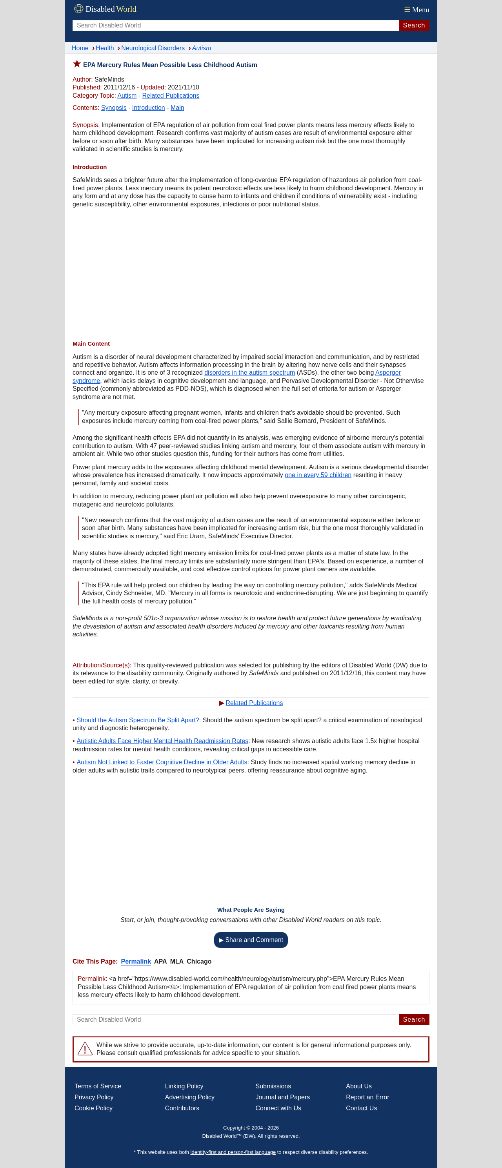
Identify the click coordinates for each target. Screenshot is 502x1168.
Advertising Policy (190, 1097)
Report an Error (367, 1097)
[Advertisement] (251, 275)
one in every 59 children (318, 475)
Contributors (182, 1108)
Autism (126, 95)
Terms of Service (98, 1086)
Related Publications (171, 95)
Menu (415, 9)
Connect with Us (279, 1108)
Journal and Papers (283, 1097)
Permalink (136, 961)
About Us (359, 1086)
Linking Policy (184, 1086)
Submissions (273, 1086)
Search (414, 25)
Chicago (199, 961)
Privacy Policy (94, 1097)
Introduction (148, 107)
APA (160, 961)
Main (177, 107)
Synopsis (114, 107)
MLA (177, 961)
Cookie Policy (94, 1108)
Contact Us (361, 1108)
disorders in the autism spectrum (249, 372)
